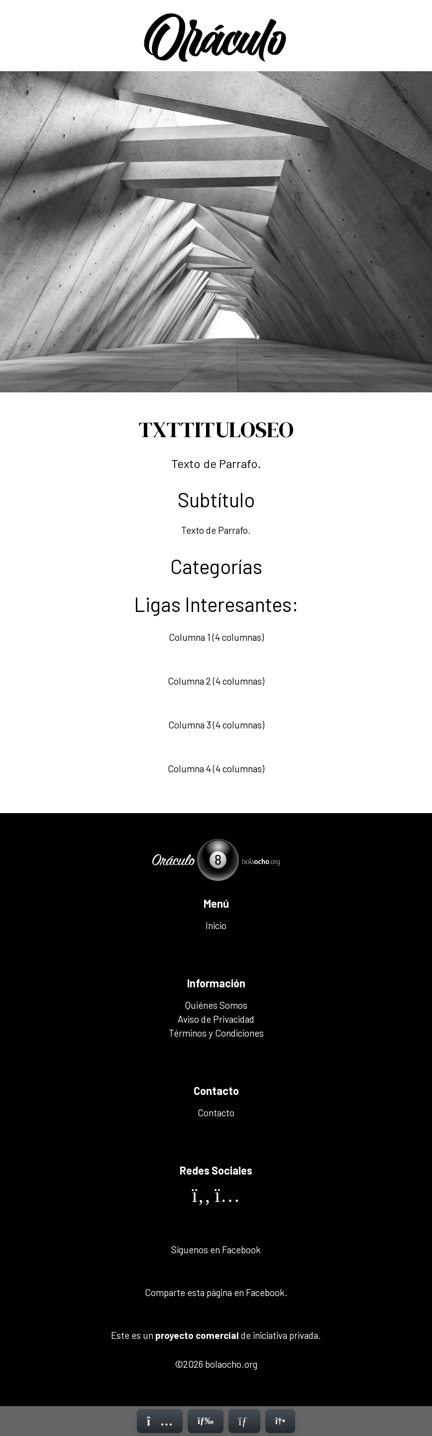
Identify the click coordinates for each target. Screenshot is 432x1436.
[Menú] (205, 1421)
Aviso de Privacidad (216, 1019)
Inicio (216, 925)
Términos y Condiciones (216, 1033)
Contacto (216, 1112)
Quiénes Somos (216, 1005)
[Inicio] (160, 1421)
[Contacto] (244, 1421)
